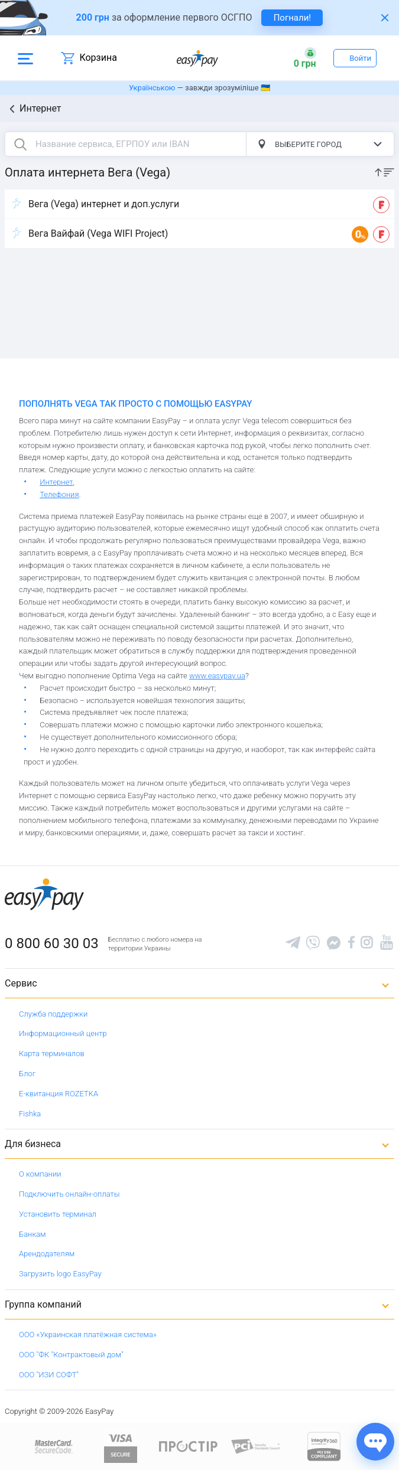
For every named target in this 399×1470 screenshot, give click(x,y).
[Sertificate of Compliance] (256, 1445)
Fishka (30, 1113)
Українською (152, 87)
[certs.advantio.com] (323, 1445)
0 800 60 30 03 (52, 943)
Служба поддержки (53, 1014)
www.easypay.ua (217, 675)
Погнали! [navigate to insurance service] (293, 17)
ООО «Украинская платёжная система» (88, 1334)
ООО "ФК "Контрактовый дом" (71, 1354)
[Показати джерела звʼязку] (375, 1442)
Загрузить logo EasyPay (60, 1273)
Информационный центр (63, 1033)
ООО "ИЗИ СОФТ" (49, 1374)
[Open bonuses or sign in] (305, 57)
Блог (27, 1073)
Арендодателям (46, 1253)
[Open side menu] (25, 58)
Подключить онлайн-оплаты (69, 1194)
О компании (40, 1174)
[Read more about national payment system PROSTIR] (188, 1445)
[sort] (384, 172)
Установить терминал (57, 1214)
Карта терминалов (52, 1053)
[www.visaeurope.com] (120, 1445)
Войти (360, 58)
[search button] (20, 144)
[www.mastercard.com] (53, 1445)
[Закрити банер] (385, 18)
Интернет (40, 108)
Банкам (32, 1234)
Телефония (59, 494)
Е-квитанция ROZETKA (58, 1093)
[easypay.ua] (197, 58)
